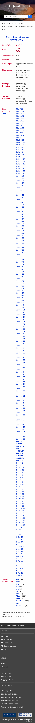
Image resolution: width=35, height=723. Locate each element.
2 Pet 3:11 (20, 575)
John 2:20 (20, 185)
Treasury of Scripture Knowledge (12, 707)
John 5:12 (20, 212)
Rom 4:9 (19, 475)
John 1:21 (20, 176)
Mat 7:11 (19, 109)
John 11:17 (20, 317)
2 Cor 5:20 (20, 547)
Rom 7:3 (19, 487)
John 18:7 (20, 372)
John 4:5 (19, 190)
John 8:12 (20, 267)
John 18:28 (20, 391)
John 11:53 (20, 338)
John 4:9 (19, 193)
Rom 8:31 (20, 496)
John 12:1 (20, 343)
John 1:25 (20, 181)
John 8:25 (20, 276)
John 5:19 (20, 214)
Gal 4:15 (19, 554)
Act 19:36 (20, 456)
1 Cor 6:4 (20, 530)
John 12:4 (20, 348)
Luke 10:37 (20, 157)
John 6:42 (20, 236)
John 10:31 (20, 310)
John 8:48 (20, 283)
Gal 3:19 (19, 549)
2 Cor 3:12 (20, 544)
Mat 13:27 (20, 116)
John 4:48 (20, 205)
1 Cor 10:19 (20, 537)
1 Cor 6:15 (20, 532)
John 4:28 (20, 197)
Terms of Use (6, 673)
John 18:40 (20, 401)
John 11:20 (20, 319)
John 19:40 (20, 417)
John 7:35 (20, 260)
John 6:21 (20, 221)
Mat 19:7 (19, 126)
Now (18, 586)
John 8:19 (20, 269)
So (17, 591)
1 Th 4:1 (19, 561)
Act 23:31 (20, 461)
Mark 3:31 (20, 140)
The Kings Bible (6, 691)
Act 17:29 (20, 451)
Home (5, 23)
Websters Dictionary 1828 (10, 700)
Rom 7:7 (19, 489)
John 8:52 (20, 286)
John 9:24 (20, 300)
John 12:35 (20, 353)
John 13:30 (20, 365)
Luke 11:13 (20, 159)
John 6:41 (20, 233)
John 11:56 (20, 341)
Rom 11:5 (20, 513)
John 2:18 (20, 183)
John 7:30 (20, 255)
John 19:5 (20, 403)
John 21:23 (20, 439)
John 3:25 (20, 188)
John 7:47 (20, 264)
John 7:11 (20, 248)
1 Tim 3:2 (20, 563)
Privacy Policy (6, 676)
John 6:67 (20, 240)
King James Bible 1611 (9, 694)
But (17, 582)
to (17, 603)
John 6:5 (19, 217)
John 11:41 (20, 331)
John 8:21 (20, 272)
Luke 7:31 (20, 154)
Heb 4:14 (19, 568)
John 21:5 (20, 434)
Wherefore (20, 606)
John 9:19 (20, 298)
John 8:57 (20, 288)
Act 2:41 (19, 441)
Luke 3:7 (19, 147)
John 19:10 (20, 405)
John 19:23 (20, 413)
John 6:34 (20, 231)
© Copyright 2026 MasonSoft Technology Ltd (17, 720)
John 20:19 (20, 427)
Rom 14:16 (20, 525)
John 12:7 (20, 350)
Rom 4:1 (19, 472)
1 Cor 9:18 (20, 535)
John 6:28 (20, 224)
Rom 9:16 (20, 501)
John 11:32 (20, 327)
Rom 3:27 (20, 468)
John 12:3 (20, 346)
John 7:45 (20, 262)
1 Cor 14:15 (20, 539)
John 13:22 (20, 360)
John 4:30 (20, 200)
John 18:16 (20, 382)
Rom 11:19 (20, 520)
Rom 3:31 (20, 470)
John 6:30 (20, 226)
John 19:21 (20, 410)
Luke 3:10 (20, 150)
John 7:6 (19, 245)
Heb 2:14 (19, 566)
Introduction (16, 23)
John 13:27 (20, 362)
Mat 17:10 (20, 123)
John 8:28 (20, 279)
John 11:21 (20, 322)
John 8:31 (20, 281)
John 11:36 (20, 329)
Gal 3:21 (19, 551)
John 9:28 (20, 303)
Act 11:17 (20, 449)
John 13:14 (20, 358)
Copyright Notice (7, 680)
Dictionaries (8, 26)
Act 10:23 (20, 446)
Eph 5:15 (19, 556)
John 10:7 (20, 305)
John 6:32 (20, 228)
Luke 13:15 (20, 164)
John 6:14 (20, 219)
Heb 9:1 (19, 570)
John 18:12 (20, 379)
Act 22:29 (20, 458)
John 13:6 (20, 355)
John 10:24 (20, 307)
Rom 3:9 (19, 465)
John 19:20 (20, 408)
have (18, 584)
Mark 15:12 (20, 145)
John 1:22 (20, 178)
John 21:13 (20, 437)
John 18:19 (20, 386)
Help (5, 29)
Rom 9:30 (20, 506)
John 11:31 (20, 324)
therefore (19, 601)
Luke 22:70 (20, 173)
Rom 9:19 (20, 504)
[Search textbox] (16, 16)
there (18, 598)
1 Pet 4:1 (19, 573)
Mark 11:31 (20, 142)
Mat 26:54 (20, 135)
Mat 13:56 (20, 121)
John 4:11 (20, 195)
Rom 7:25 (20, 494)
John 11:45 (20, 334)
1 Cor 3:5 (20, 527)
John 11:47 (20, 336)
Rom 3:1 (19, 463)
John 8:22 (20, 274)
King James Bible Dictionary (11, 697)
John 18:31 (20, 396)
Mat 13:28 (20, 118)
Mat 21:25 (20, 128)
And (17, 579)
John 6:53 (20, 238)
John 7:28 (20, 252)
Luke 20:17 (20, 169)
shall (18, 589)
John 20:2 (20, 420)
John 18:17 (20, 384)
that (17, 594)
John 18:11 (20, 377)
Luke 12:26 (20, 162)
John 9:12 (20, 293)
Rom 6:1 (19, 482)
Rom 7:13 (20, 492)
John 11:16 (20, 315)
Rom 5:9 (19, 480)
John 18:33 (20, 398)
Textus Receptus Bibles (9, 704)
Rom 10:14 (20, 508)
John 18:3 (20, 370)
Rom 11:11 (20, 518)
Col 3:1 (19, 559)
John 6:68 (20, 243)
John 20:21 (20, 432)
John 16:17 (20, 367)
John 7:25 (20, 250)
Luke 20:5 (20, 166)
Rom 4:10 (20, 477)
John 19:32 (20, 415)
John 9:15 (20, 295)
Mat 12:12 (20, 111)
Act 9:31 (19, 444)
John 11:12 (20, 312)
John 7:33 (20, 257)
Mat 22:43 (20, 130)
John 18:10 (20, 374)
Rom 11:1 (20, 511)
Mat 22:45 (20, 133)
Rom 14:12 (20, 523)
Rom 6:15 (20, 484)
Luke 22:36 (20, 171)
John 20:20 (20, 429)
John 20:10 (20, 425)
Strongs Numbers (24, 26)
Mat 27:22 (20, 138)
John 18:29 (20, 394)
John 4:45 (20, 202)
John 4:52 (20, 207)
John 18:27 (20, 389)
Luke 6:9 (19, 152)
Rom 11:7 (20, 516)
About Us (4, 667)
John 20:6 (20, 422)
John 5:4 (19, 209)
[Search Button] (30, 16)
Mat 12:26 (20, 114)
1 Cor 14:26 (20, 542)
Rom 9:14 (20, 499)
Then (22, 40)
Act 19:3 (19, 453)
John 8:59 (20, 291)
